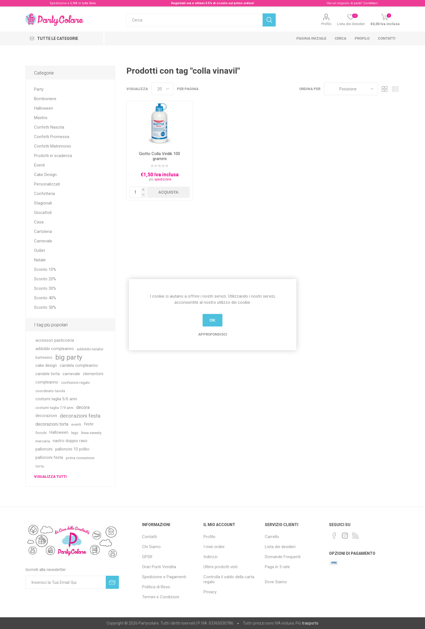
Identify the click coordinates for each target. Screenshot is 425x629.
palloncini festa (49, 457)
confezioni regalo (75, 382)
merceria (42, 441)
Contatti (386, 38)
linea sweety (91, 432)
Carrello (272, 536)
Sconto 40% (45, 297)
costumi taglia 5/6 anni (56, 399)
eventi (76, 424)
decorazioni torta (51, 424)
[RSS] (355, 535)
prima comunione (80, 458)
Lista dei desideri (280, 546)
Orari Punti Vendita (159, 566)
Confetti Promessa (51, 136)
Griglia (385, 89)
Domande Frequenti (283, 556)
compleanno (46, 382)
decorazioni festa (80, 416)
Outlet (39, 250)
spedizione (162, 179)
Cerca (340, 38)
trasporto (310, 623)
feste (88, 424)
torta (39, 466)
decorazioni (46, 415)
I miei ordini (213, 546)
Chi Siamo (151, 546)
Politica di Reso (156, 586)
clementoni (93, 374)
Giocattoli (43, 212)
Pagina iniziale (311, 38)
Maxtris (40, 117)
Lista (395, 89)
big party (68, 357)
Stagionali (43, 203)
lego (74, 432)
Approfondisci (212, 334)
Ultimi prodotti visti (220, 566)
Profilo (326, 24)
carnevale (71, 374)
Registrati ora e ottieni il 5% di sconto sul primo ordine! (212, 3)
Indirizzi (210, 556)
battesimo (43, 357)
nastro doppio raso (70, 440)
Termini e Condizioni (160, 596)
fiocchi (41, 432)
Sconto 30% (45, 288)
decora (83, 407)
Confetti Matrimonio (52, 146)
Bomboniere (45, 98)
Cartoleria (43, 231)
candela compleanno (79, 365)
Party (39, 89)
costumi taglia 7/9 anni (54, 407)
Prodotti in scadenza (53, 155)
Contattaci (370, 3)
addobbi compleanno (54, 348)
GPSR (147, 556)
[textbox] (194, 19)
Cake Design (45, 174)
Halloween (43, 108)
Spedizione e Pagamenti (164, 576)
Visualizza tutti (50, 476)
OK (212, 320)
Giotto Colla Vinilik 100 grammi (159, 156)
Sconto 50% (45, 307)
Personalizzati (47, 184)
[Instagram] (344, 535)
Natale (40, 259)
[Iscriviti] (65, 582)
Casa (39, 222)
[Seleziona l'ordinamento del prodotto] (351, 89)
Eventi (39, 165)
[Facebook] (334, 535)
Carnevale (43, 241)
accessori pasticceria (54, 340)
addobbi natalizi (90, 349)
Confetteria (44, 193)
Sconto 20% (45, 278)
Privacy (210, 591)
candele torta (47, 374)
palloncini (43, 449)
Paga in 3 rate (277, 566)
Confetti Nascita (49, 127)
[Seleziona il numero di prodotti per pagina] (162, 89)
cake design (46, 365)
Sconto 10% (45, 269)
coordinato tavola (50, 391)
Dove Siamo (276, 581)
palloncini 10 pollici (72, 449)
